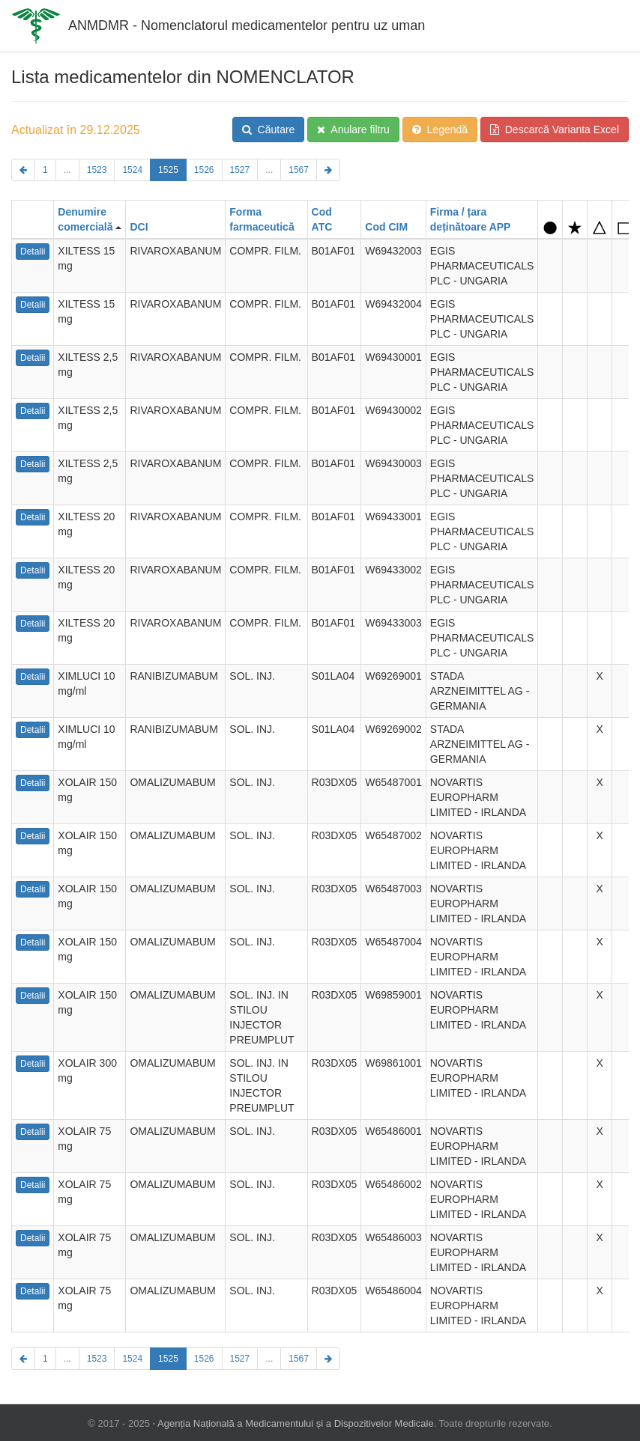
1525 (168, 170)
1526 (204, 170)
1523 (97, 170)
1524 (132, 170)
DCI (139, 227)
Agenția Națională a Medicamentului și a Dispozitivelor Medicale (295, 1423)
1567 (299, 170)
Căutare (268, 129)
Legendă (440, 129)
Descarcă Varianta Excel (554, 129)
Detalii (32, 251)
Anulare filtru (353, 129)
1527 (240, 170)
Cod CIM (386, 227)
